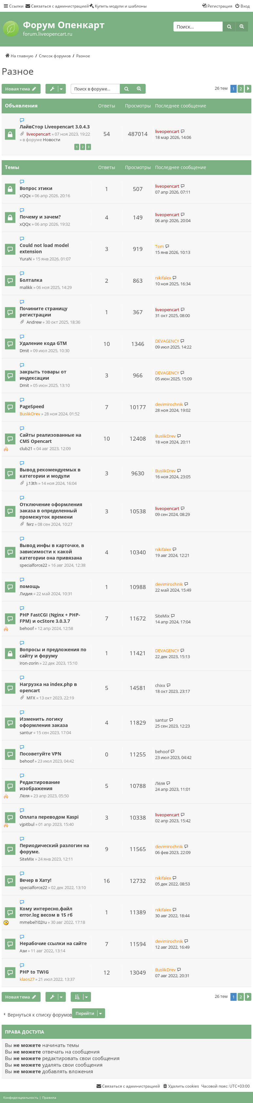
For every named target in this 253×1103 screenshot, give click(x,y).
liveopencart (39, 134)
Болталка (31, 280)
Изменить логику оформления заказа (44, 722)
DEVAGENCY (167, 341)
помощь (30, 586)
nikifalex (163, 278)
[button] (248, 89)
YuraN (26, 259)
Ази (23, 951)
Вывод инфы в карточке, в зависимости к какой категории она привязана (52, 551)
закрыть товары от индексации (43, 375)
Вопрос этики (36, 188)
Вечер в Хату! (35, 880)
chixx (160, 685)
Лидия (26, 594)
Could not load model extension (44, 248)
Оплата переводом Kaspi (49, 817)
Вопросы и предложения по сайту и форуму (53, 652)
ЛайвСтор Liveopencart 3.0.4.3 (55, 127)
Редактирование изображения (40, 785)
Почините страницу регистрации (43, 311)
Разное (18, 71)
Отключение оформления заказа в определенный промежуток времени (51, 510)
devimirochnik (169, 404)
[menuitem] (57, 6)
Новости (51, 140)
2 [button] (241, 89)
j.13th (32, 483)
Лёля (24, 796)
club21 (26, 448)
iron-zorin (29, 663)
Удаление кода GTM (43, 343)
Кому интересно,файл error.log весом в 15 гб (46, 911)
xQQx (25, 196)
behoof (27, 628)
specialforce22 (33, 565)
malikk (26, 287)
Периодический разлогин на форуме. (54, 848)
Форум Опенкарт (63, 24)
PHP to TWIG (34, 972)
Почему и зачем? (40, 217)
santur (26, 732)
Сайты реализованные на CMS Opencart (50, 438)
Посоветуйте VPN (40, 754)
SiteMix (162, 616)
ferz (30, 524)
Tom (159, 246)
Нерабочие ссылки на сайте (53, 943)
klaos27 (27, 979)
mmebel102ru (33, 922)
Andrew (34, 322)
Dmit (24, 350)
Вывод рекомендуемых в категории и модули (50, 472)
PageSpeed (32, 406)
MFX (31, 698)
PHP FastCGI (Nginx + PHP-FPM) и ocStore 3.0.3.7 (50, 618)
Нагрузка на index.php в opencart (48, 687)
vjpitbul (27, 824)
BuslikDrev (30, 414)
